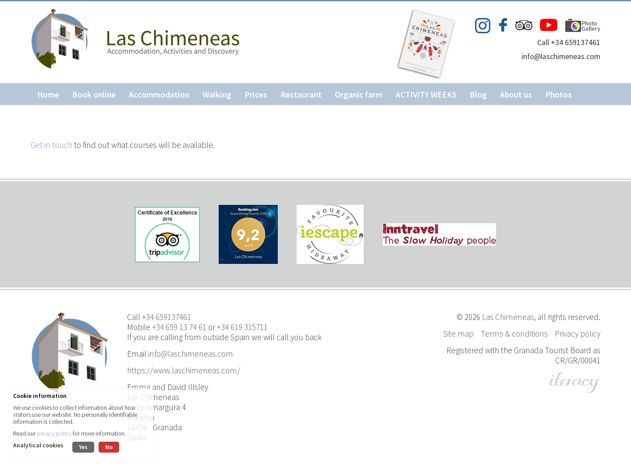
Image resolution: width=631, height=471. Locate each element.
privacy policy (54, 433)
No (109, 447)
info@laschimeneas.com (560, 56)
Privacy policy (577, 333)
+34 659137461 (166, 317)
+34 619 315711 (242, 327)
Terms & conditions (514, 333)
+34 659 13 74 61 (179, 327)
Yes (83, 447)
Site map (458, 333)
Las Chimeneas (508, 317)
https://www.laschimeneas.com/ (183, 370)
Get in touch (51, 145)
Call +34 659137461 (568, 42)
